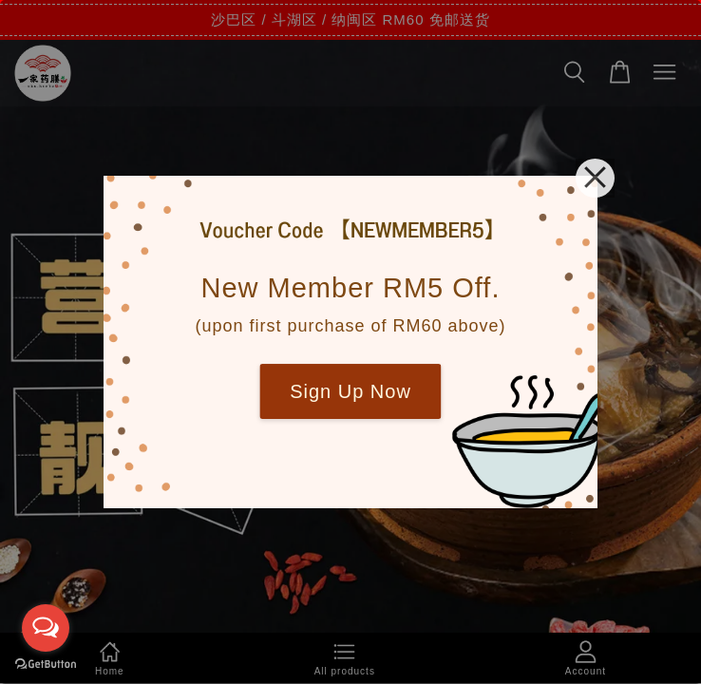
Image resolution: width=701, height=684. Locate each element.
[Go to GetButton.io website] (45, 664)
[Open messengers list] (45, 628)
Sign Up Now (350, 391)
